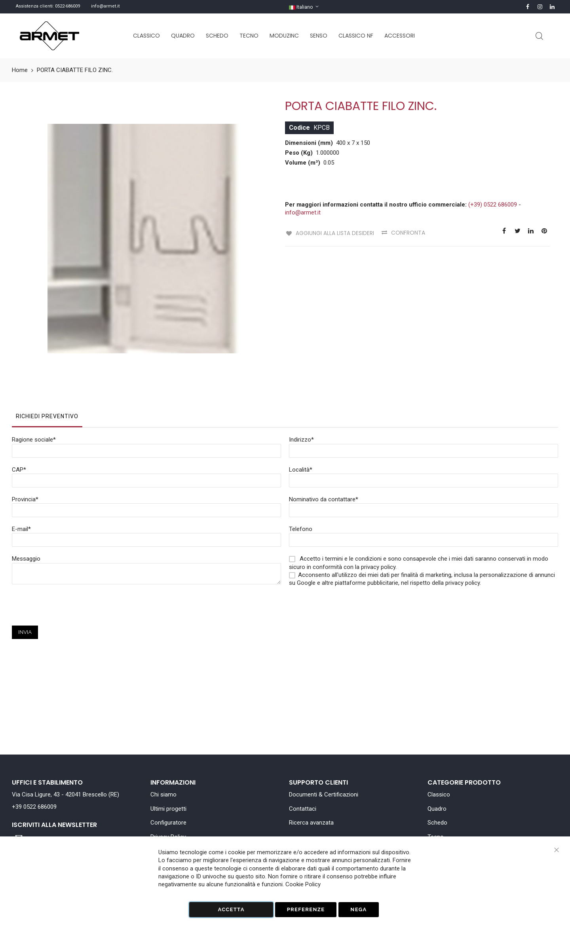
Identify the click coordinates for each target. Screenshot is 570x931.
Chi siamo (163, 794)
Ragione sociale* (34, 395)
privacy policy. (463, 538)
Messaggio (26, 514)
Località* (300, 425)
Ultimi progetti (168, 808)
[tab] (47, 374)
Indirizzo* (301, 395)
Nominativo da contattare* (323, 455)
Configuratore (168, 822)
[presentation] (72, 565)
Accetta (231, 909)
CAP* (19, 425)
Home (20, 70)
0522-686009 (67, 6)
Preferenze (306, 909)
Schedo (437, 822)
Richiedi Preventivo (47, 372)
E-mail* (21, 484)
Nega (358, 909)
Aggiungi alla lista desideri (333, 233)
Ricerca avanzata (311, 822)
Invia (25, 588)
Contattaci (302, 808)
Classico (439, 794)
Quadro (437, 808)
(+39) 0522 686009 (492, 204)
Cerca (539, 36)
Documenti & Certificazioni (323, 794)
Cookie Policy (303, 884)
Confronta (407, 233)
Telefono (300, 484)
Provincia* (25, 455)
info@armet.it (105, 6)
